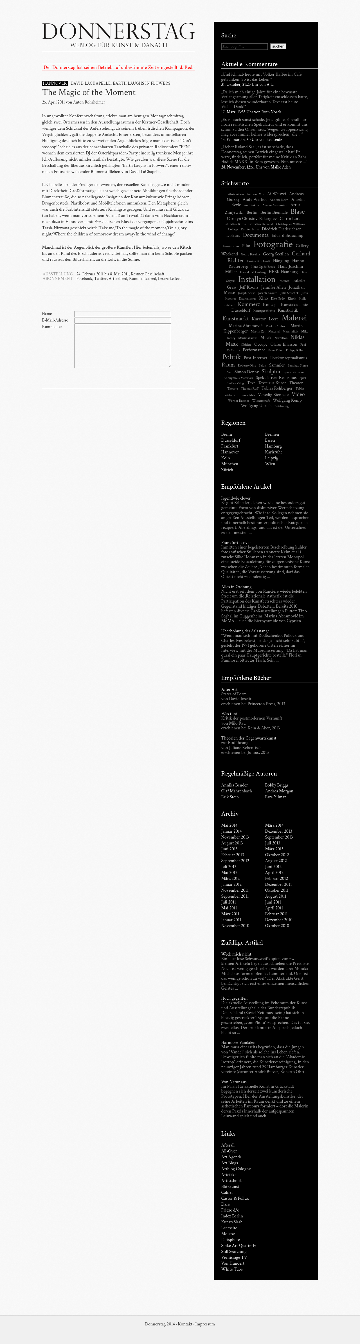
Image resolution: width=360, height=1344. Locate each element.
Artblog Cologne (236, 1169)
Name (47, 313)
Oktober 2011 (277, 890)
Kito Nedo (278, 298)
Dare (225, 1204)
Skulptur (271, 371)
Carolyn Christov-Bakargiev (252, 219)
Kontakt (185, 1324)
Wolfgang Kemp (287, 400)
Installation (257, 279)
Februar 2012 (276, 879)
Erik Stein (230, 797)
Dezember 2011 (278, 884)
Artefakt (228, 1175)
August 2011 (276, 896)
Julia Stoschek (289, 293)
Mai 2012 (229, 873)
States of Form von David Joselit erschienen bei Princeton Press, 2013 (253, 699)
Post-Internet (255, 358)
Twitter (100, 278)
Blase (298, 211)
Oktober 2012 (277, 855)
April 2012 (274, 873)
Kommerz (249, 304)
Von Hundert (232, 1263)
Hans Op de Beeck (263, 267)
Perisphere (230, 1240)
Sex (229, 372)
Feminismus (231, 246)
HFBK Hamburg (283, 272)
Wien (270, 464)
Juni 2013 (229, 849)
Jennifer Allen (273, 287)
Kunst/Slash (232, 1222)
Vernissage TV (234, 1257)
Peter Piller (275, 350)
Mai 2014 (229, 825)
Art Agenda (231, 1157)
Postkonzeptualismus (288, 358)
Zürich (227, 470)
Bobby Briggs (277, 785)
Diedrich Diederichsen (282, 229)
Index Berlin (232, 1216)
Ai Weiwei (276, 194)
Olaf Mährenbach (236, 791)
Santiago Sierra (298, 365)
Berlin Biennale (274, 212)
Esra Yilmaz (275, 797)
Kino (263, 298)
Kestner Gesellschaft (147, 274)
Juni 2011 (273, 902)
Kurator (259, 319)
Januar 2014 (231, 831)
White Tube (232, 1269)
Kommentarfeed (142, 278)
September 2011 (235, 896)
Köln (225, 458)
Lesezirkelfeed (169, 278)
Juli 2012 (229, 867)
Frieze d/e (230, 1210)
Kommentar (52, 326)
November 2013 (235, 837)
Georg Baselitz (250, 254)
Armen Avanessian (274, 205)
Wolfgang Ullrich (256, 406)
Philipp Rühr (294, 350)
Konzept (270, 305)
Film (246, 246)
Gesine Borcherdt (258, 261)
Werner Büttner (238, 401)
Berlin (252, 212)
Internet (283, 281)
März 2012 (230, 879)
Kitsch (292, 298)
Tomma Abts (246, 395)
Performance (254, 350)
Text (251, 383)
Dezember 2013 (278, 831)
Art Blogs (229, 1163)
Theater (296, 383)
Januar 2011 (231, 920)
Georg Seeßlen (276, 254)
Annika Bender (234, 785)
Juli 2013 (272, 843)
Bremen (272, 434)
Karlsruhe (274, 452)
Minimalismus (247, 338)
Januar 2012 (231, 884)
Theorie (232, 388)
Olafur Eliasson (283, 344)
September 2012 (235, 861)
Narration (281, 338)
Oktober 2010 (277, 926)
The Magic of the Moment (89, 92)
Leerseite (229, 1228)
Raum (228, 364)
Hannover (230, 452)
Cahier (227, 1192)
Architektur (251, 205)
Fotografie (273, 244)
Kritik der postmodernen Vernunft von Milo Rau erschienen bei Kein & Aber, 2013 (251, 723)
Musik (265, 338)
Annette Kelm (279, 200)
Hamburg (273, 446)
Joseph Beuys (246, 293)
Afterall (228, 1145)
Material (274, 331)
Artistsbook (231, 1181)
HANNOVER (55, 83)
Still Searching (234, 1252)
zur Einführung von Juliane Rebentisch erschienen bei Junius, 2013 (245, 748)
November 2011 (235, 890)
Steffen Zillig (235, 383)
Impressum (205, 1324)
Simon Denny (247, 372)
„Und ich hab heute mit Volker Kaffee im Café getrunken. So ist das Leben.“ (261, 77)
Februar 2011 (276, 914)
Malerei (294, 318)
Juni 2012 (273, 867)
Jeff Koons (249, 287)
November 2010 (235, 926)
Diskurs (233, 236)
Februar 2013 (232, 855)
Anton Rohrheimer (89, 102)
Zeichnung (281, 406)
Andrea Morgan (279, 791)
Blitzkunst (230, 1187)
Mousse (228, 1234)
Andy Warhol (255, 200)
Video (298, 394)
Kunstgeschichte (264, 311)
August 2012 (276, 861)
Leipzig (271, 458)
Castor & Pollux (235, 1198)
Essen (270, 440)
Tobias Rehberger (276, 388)
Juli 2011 (228, 902)
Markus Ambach (276, 326)
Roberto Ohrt (247, 365)
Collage (233, 229)
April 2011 (274, 908)
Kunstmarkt (235, 318)
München (229, 464)
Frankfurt (229, 446)
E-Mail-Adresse (55, 320)
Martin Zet (258, 331)
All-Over (229, 1151)
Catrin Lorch (291, 219)
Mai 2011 (229, 908)
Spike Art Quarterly (238, 1246)
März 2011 (230, 914)
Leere (273, 319)
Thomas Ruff (249, 388)
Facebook (84, 278)
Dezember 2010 (278, 920)
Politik (231, 357)
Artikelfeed (118, 278)
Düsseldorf (230, 440)
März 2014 (274, 825)
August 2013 (232, 843)
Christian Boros (235, 224)
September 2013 (279, 837)
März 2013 (274, 849)
